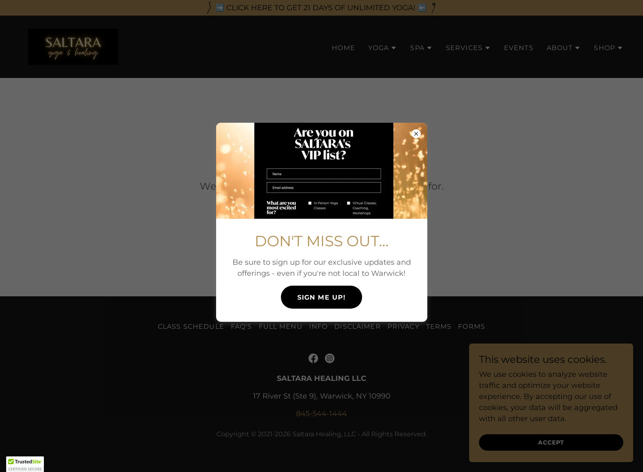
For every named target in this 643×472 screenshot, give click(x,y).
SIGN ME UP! (321, 297)
